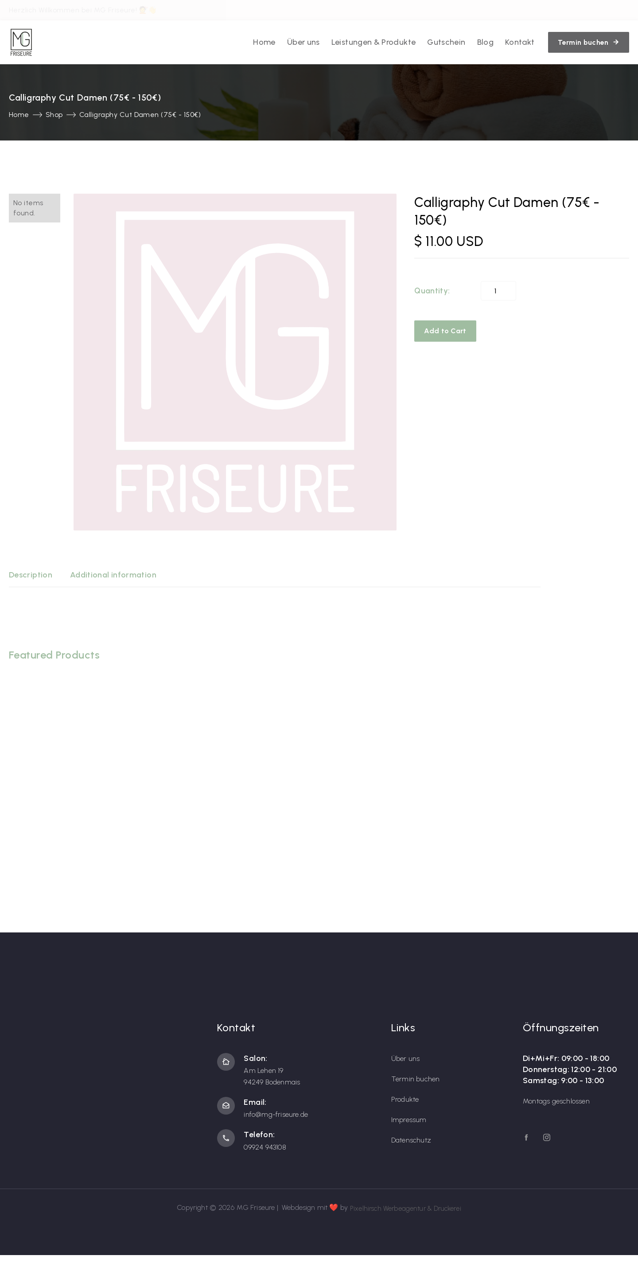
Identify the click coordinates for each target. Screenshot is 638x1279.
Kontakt (520, 42)
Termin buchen (415, 1078)
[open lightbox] (235, 361)
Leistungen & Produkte (373, 42)
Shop (54, 114)
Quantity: (432, 290)
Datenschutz (411, 1139)
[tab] (30, 574)
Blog (485, 42)
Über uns (303, 42)
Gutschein (446, 42)
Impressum (409, 1119)
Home (264, 42)
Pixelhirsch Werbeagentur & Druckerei (405, 1208)
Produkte (405, 1099)
